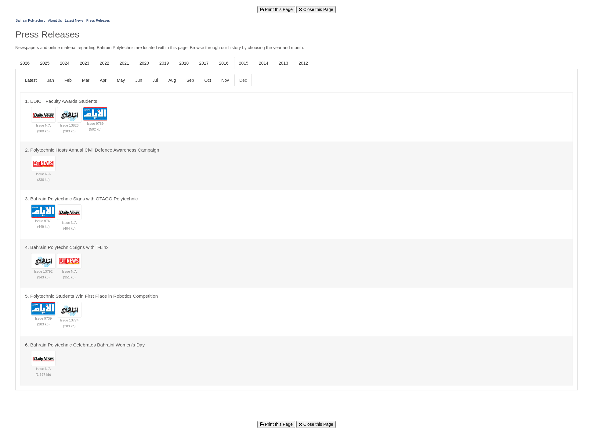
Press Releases (98, 20)
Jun (138, 80)
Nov (225, 80)
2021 (124, 63)
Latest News (74, 20)
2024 (64, 63)
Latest (31, 80)
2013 (283, 63)
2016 (224, 63)
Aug (172, 80)
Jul (155, 80)
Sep (190, 80)
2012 (303, 63)
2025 (44, 63)
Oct (207, 80)
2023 (84, 63)
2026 (25, 63)
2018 (184, 63)
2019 (164, 63)
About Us (55, 20)
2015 (243, 63)
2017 (203, 63)
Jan (50, 80)
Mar (85, 80)
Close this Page (316, 9)
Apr (103, 80)
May (121, 80)
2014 (263, 63)
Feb (68, 80)
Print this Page (276, 9)
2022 (104, 63)
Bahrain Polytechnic (30, 20)
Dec (243, 80)
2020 (144, 63)
